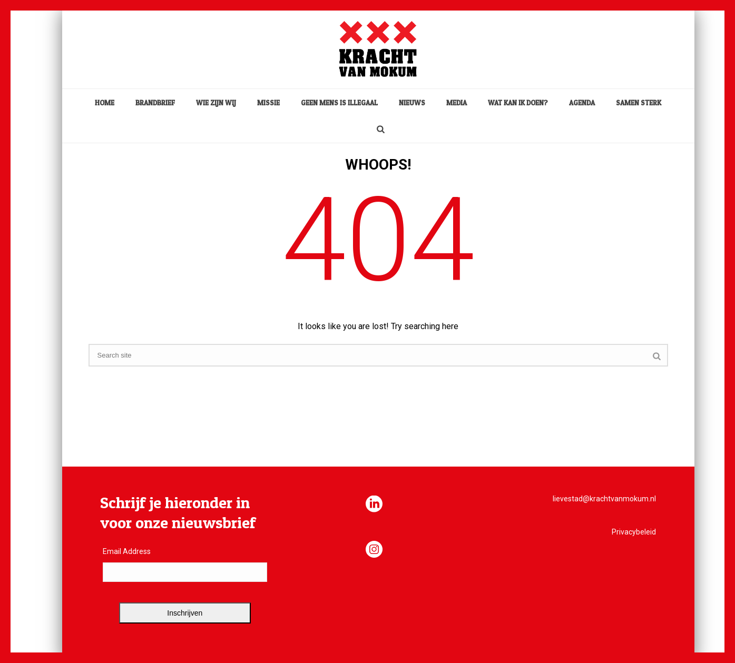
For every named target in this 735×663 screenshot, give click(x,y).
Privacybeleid (634, 532)
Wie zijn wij (216, 102)
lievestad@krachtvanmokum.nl (604, 498)
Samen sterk (638, 102)
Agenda (582, 102)
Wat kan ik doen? (518, 102)
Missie (268, 102)
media (456, 102)
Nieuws (412, 102)
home (104, 102)
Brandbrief (155, 102)
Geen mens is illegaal (339, 102)
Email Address (127, 551)
